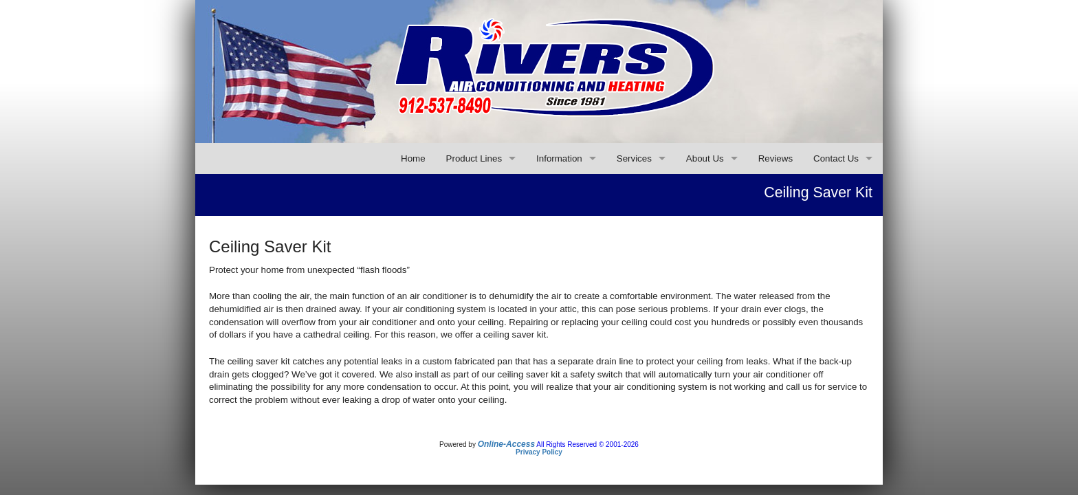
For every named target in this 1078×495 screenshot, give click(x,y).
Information (559, 158)
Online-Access (506, 444)
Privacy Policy (539, 452)
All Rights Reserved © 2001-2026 (587, 444)
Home (413, 158)
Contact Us (836, 158)
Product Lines (474, 158)
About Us (705, 158)
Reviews (775, 158)
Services (634, 158)
